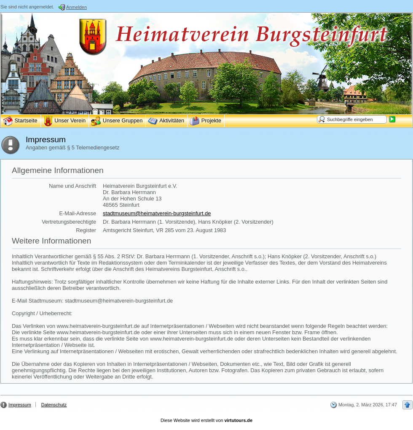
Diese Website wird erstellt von (206, 420)
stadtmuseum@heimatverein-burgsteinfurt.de (157, 213)
